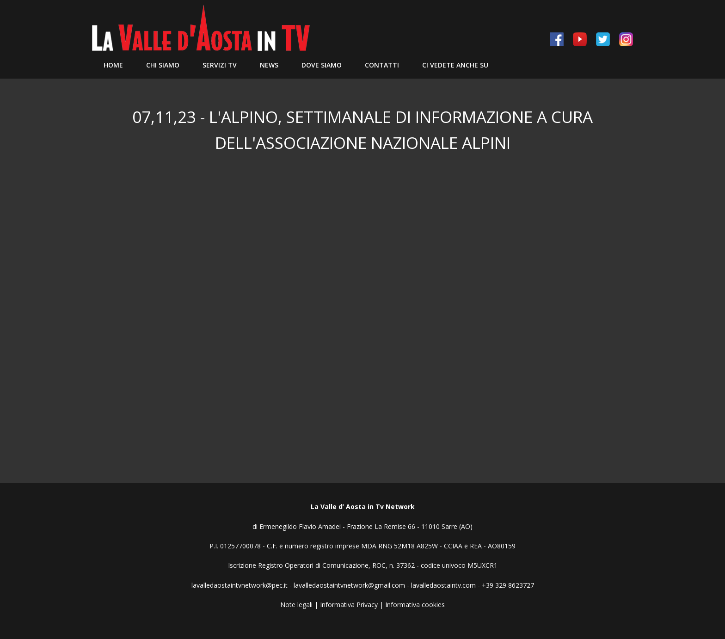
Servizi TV (220, 65)
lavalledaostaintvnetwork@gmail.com (349, 585)
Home (113, 65)
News (269, 65)
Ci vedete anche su (455, 65)
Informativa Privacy (349, 604)
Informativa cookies (415, 604)
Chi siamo (162, 65)
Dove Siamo (321, 65)
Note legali (296, 604)
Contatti (382, 65)
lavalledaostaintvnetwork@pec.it (239, 585)
